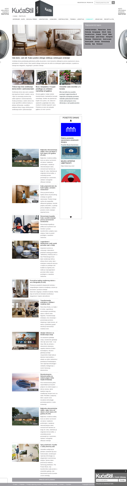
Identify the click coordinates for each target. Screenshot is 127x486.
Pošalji (122, 480)
